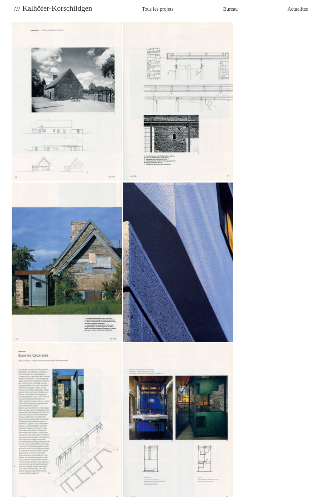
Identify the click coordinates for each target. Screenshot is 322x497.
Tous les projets (157, 9)
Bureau (230, 9)
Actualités (297, 9)
